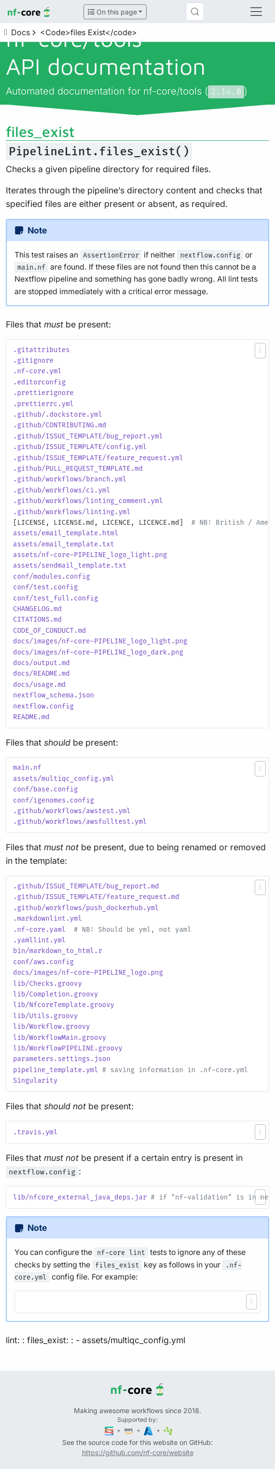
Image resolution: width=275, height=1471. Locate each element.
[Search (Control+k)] (195, 11)
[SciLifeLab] (168, 1430)
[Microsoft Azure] (149, 1430)
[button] (260, 350)
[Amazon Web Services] (129, 1430)
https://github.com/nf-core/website (137, 1452)
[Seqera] (110, 1430)
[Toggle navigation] (256, 11)
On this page (112, 12)
